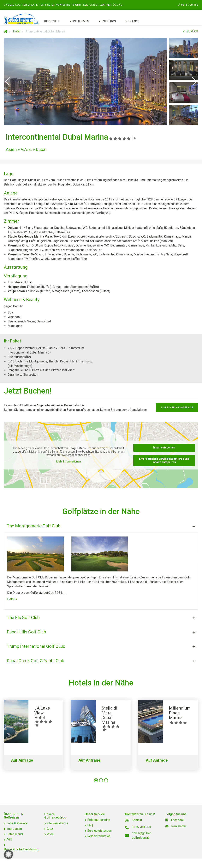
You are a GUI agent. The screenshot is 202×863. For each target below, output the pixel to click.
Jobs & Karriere (16, 823)
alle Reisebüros (57, 823)
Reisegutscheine (98, 820)
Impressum (14, 829)
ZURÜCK (190, 31)
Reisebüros (107, 21)
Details (12, 599)
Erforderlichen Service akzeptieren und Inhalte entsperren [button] (164, 460)
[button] (7, 81)
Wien (50, 834)
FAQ (90, 825)
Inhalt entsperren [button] (164, 447)
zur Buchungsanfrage (177, 407)
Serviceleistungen (99, 831)
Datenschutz (14, 834)
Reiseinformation (98, 836)
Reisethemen (79, 21)
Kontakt (132, 21)
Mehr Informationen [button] (68, 461)
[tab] (101, 525)
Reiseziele (52, 21)
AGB (9, 839)
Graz (50, 829)
